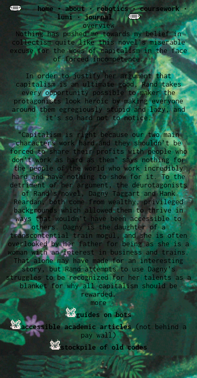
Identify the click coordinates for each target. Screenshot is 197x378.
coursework (160, 8)
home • (51, 8)
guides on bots (103, 314)
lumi (64, 17)
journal (98, 17)
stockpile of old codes (103, 347)
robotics (112, 8)
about (75, 8)
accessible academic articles (76, 326)
